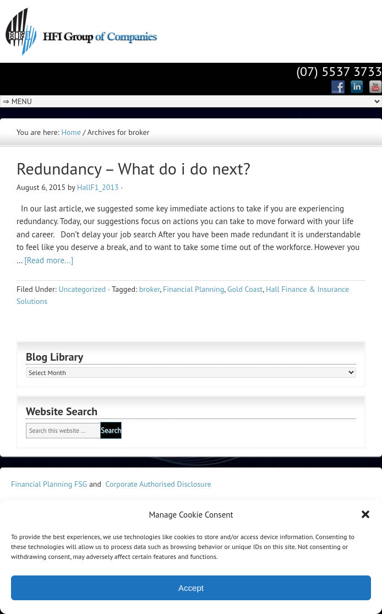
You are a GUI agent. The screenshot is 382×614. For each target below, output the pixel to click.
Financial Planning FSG (49, 484)
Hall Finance (96, 30)
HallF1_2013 (98, 187)
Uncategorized (82, 289)
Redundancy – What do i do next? (133, 168)
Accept (191, 588)
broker (149, 289)
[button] (365, 514)
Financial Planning (193, 289)
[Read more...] (48, 260)
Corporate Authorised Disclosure (158, 484)
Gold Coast (245, 289)
